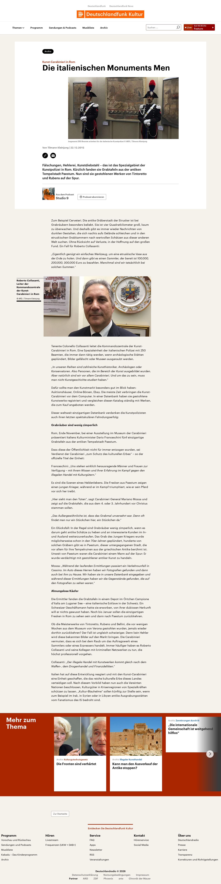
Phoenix (108, 878)
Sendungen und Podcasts (16, 844)
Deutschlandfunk (97, 6)
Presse (182, 844)
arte (121, 878)
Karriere (182, 849)
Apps (93, 844)
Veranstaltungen (99, 859)
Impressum (142, 874)
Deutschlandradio (188, 839)
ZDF (95, 878)
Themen (17, 27)
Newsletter (96, 849)
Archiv (104, 27)
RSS (92, 854)
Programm (36, 27)
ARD (85, 878)
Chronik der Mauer (140, 878)
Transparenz (185, 854)
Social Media (141, 844)
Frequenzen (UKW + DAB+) (60, 844)
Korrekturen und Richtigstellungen (198, 859)
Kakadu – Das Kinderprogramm (19, 854)
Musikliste (88, 27)
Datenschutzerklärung (85, 874)
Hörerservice (141, 839)
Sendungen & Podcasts (62, 27)
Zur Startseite (60, 813)
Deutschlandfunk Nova (121, 6)
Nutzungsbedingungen (116, 874)
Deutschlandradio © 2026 (110, 871)
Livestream (51, 839)
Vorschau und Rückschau (16, 839)
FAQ (92, 839)
